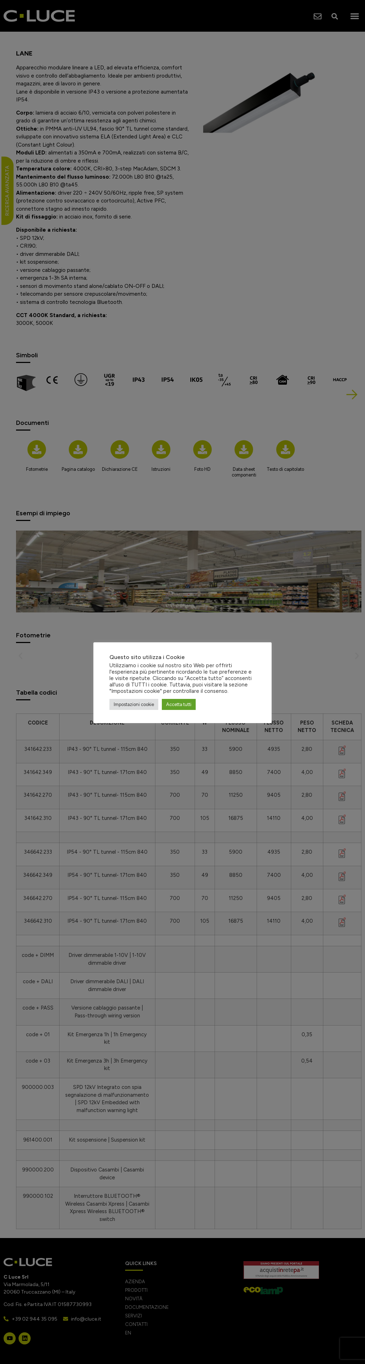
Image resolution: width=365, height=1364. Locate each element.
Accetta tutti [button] (178, 704)
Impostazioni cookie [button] (134, 704)
